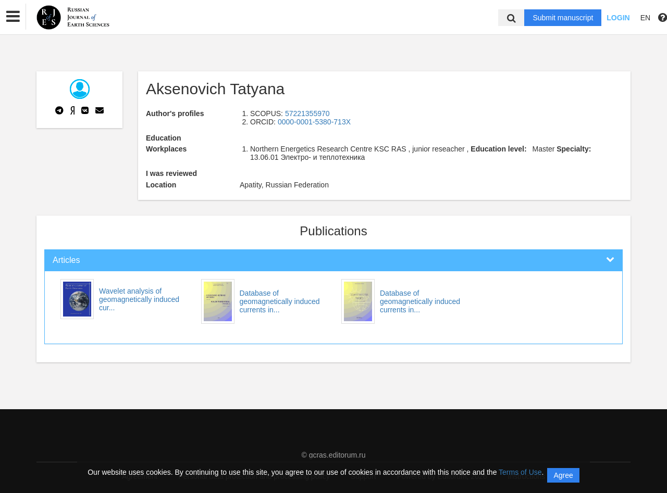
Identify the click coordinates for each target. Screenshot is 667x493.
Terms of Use (520, 472)
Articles (66, 260)
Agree (563, 475)
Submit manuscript (563, 18)
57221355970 (307, 113)
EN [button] (645, 18)
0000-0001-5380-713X (314, 122)
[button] (13, 17)
